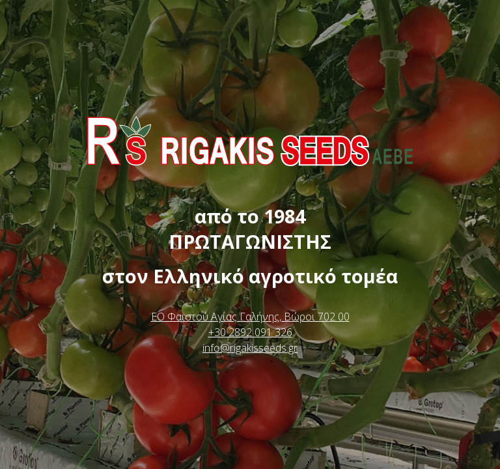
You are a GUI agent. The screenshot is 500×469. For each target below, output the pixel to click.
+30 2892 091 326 (250, 332)
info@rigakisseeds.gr (250, 348)
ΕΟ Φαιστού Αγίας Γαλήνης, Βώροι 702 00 (250, 316)
